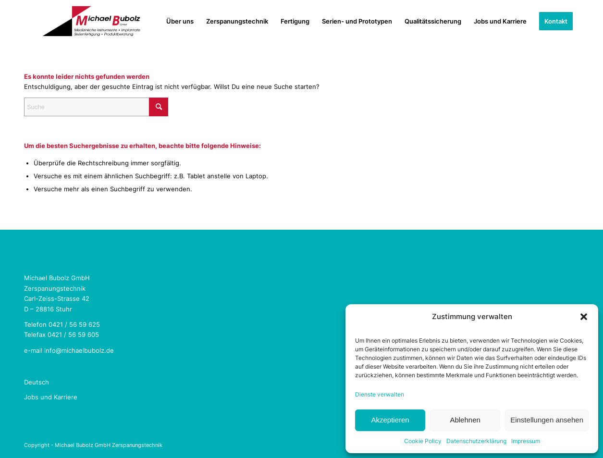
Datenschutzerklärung (476, 441)
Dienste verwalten (379, 394)
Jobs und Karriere (50, 397)
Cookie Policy (423, 441)
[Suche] (96, 107)
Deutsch (36, 382)
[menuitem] (180, 21)
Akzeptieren (390, 420)
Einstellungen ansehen (546, 420)
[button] (584, 317)
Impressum (525, 441)
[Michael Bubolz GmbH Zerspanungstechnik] (91, 21)
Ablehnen (465, 420)
